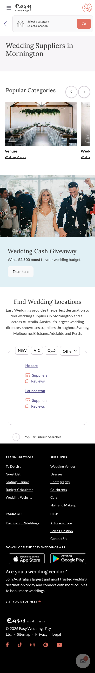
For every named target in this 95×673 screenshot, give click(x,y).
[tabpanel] (47, 397)
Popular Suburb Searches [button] (37, 437)
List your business (24, 601)
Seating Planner (17, 482)
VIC (37, 350)
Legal (56, 634)
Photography (60, 482)
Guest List (13, 474)
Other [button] (68, 351)
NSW (22, 350)
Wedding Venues (62, 466)
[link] (7, 645)
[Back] (5, 23)
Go (84, 24)
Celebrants (58, 490)
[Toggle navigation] (8, 7)
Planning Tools (19, 457)
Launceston (35, 390)
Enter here (20, 272)
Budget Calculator (19, 490)
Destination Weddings (22, 523)
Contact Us (58, 538)
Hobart (31, 365)
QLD (51, 350)
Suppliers (36, 375)
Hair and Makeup (63, 505)
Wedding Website (19, 497)
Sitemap (23, 634)
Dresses (56, 474)
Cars (53, 497)
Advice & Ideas (61, 523)
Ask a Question (61, 531)
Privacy (41, 634)
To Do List (13, 466)
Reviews (35, 381)
